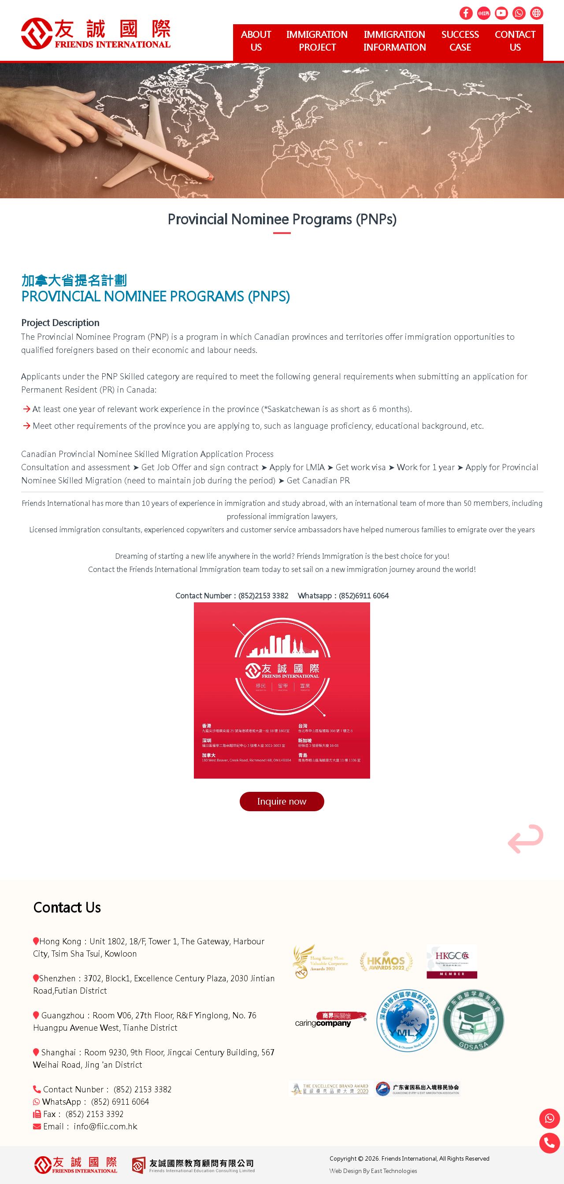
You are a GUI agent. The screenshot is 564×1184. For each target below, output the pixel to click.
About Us (247, 40)
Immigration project (310, 40)
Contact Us (514, 40)
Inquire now (282, 801)
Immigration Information (390, 40)
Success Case (457, 40)
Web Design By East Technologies (373, 1171)
